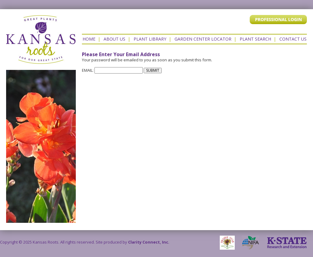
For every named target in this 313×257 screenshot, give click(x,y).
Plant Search (255, 39)
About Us (114, 39)
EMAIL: (112, 70)
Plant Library (150, 39)
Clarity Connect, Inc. (148, 242)
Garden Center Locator (203, 39)
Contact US (293, 39)
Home (89, 39)
